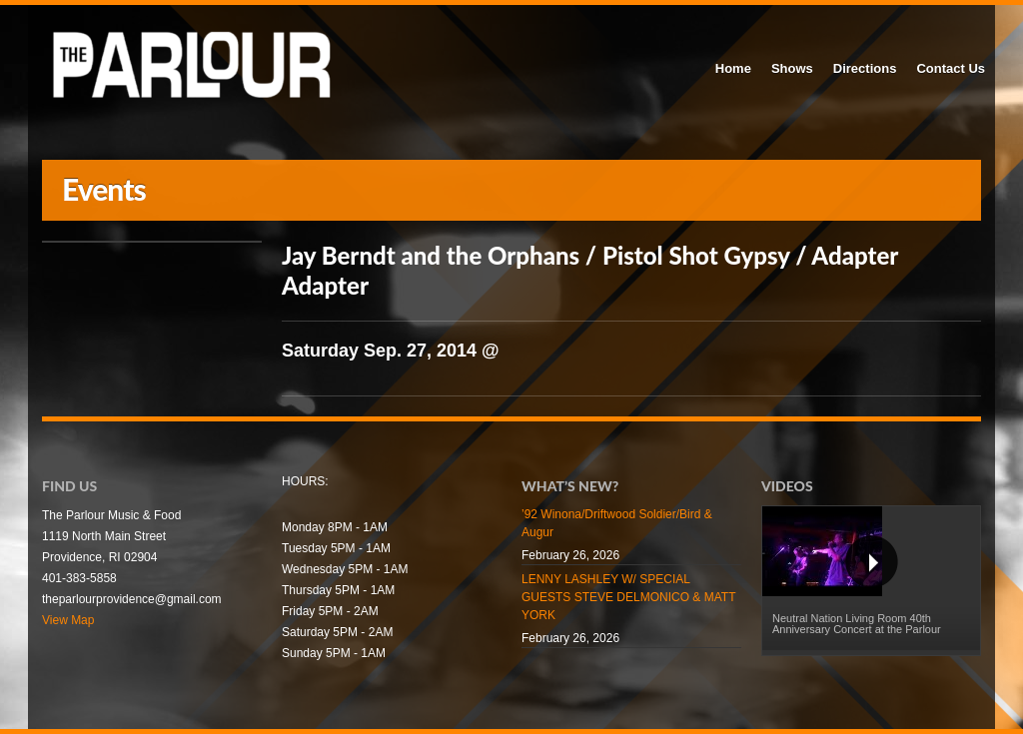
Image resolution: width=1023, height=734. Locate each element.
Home (733, 68)
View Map (68, 620)
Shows (792, 68)
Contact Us (950, 68)
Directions (865, 68)
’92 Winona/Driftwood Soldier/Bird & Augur (616, 523)
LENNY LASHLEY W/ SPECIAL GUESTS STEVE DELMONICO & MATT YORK (628, 597)
